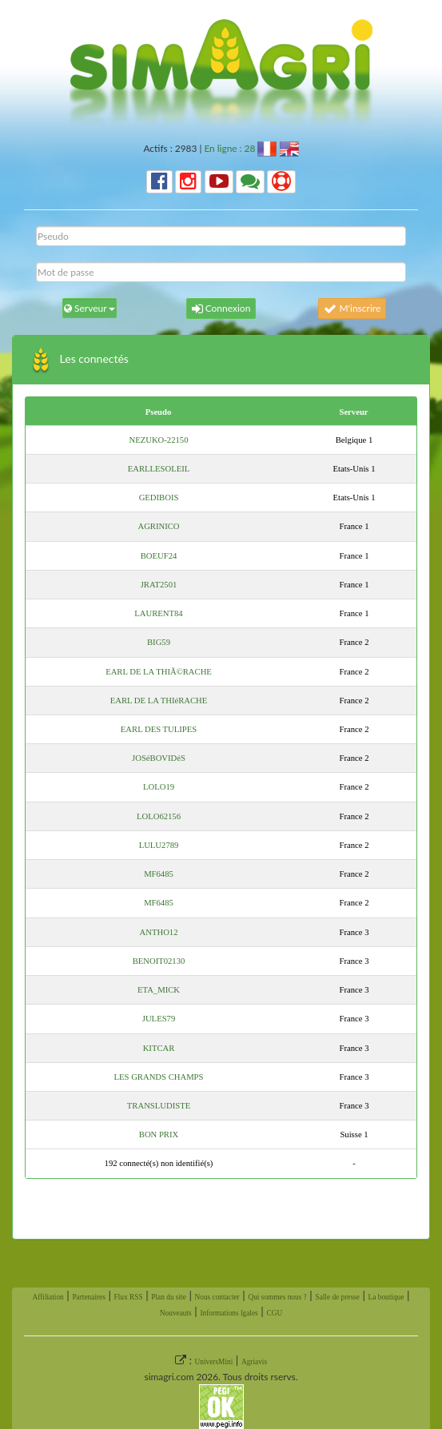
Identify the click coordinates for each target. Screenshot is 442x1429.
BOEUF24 (159, 555)
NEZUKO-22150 (159, 440)
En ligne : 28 (229, 148)
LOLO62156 (159, 816)
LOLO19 (158, 786)
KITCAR (159, 1048)
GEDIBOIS (159, 497)
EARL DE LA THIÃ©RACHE (159, 671)
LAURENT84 (158, 613)
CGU (274, 1313)
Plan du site (168, 1297)
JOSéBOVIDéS (158, 758)
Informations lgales (228, 1313)
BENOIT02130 (159, 961)
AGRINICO (158, 526)
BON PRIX (158, 1134)
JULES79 (158, 1018)
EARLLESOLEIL (159, 468)
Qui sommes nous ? (277, 1297)
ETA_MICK (158, 989)
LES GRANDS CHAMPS (159, 1077)
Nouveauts (176, 1313)
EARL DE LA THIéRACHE (159, 700)
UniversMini (214, 1362)
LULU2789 (159, 845)
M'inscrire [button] (352, 308)
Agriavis (254, 1362)
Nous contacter (217, 1297)
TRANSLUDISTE (158, 1105)
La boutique (386, 1297)
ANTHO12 (159, 932)
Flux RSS (128, 1297)
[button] (159, 181)
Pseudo (158, 412)
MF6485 (158, 874)
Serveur (353, 412)
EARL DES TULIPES (159, 729)
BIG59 (158, 642)
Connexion (221, 308)
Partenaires (88, 1297)
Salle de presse (337, 1297)
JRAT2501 (159, 584)
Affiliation (48, 1297)
